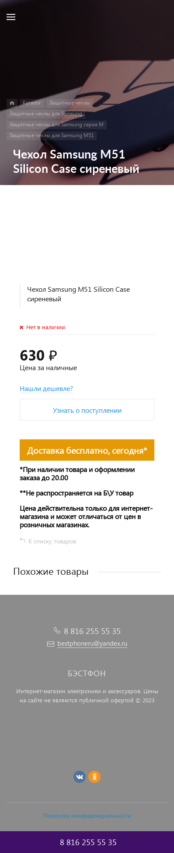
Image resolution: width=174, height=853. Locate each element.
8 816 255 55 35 (92, 630)
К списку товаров (52, 541)
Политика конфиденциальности (87, 815)
